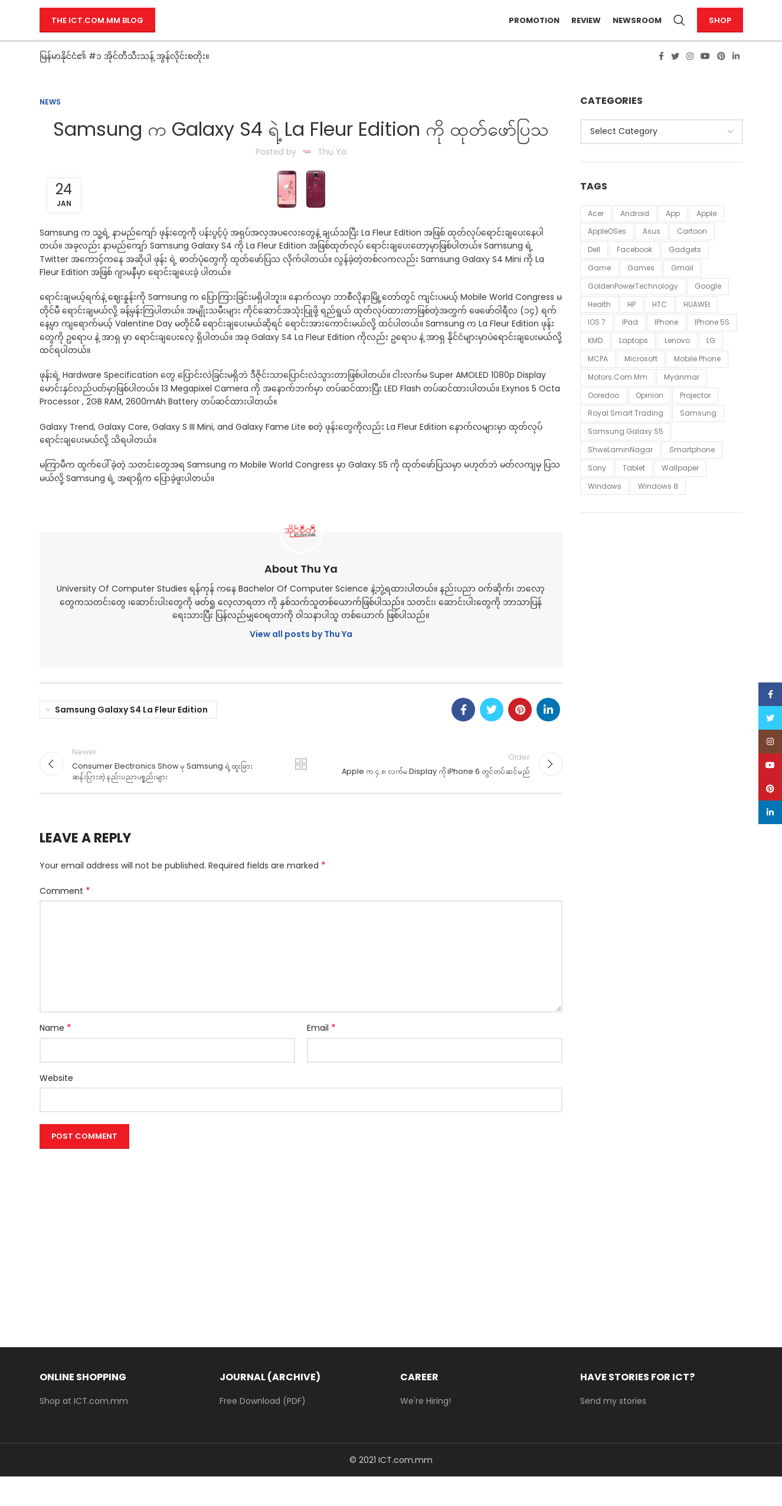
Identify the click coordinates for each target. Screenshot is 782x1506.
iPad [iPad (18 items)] (630, 344)
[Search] (679, 31)
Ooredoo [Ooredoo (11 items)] (603, 416)
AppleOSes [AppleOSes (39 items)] (607, 253)
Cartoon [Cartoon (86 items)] (692, 253)
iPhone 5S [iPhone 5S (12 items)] (712, 344)
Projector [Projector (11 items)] (695, 416)
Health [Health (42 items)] (599, 326)
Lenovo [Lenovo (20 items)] (677, 362)
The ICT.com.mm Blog (97, 31)
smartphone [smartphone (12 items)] (692, 471)
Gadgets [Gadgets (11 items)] (685, 271)
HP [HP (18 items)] (631, 326)
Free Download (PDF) (263, 1430)
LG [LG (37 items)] (710, 362)
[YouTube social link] (705, 77)
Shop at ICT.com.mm (84, 1430)
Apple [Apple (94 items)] (706, 235)
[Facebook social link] (661, 77)
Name (55, 1057)
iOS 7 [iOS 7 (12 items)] (597, 344)
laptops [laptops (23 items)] (633, 362)
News (50, 123)
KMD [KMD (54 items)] (595, 362)
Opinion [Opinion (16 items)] (649, 416)
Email (321, 1057)
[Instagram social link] (690, 77)
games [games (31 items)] (641, 289)
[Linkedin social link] (736, 77)
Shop (720, 31)
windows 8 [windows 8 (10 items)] (658, 507)
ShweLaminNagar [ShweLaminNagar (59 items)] (620, 471)
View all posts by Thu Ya (301, 656)
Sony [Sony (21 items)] (597, 489)
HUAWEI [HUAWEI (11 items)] (696, 326)
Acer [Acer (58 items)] (596, 235)
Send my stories (613, 1430)
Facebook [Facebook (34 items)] (634, 271)
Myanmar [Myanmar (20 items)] (681, 398)
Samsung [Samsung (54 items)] (698, 435)
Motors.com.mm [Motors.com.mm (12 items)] (617, 398)
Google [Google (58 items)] (708, 307)
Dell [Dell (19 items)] (594, 271)
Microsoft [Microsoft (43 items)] (640, 380)
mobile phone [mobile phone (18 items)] (697, 380)
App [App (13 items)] (673, 235)
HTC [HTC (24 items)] (659, 326)
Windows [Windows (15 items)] (604, 507)
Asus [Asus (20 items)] (651, 253)
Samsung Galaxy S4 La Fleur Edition (131, 731)
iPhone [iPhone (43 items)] (666, 344)
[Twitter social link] (675, 77)
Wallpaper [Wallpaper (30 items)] (680, 489)
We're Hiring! (425, 1430)
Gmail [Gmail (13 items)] (682, 289)
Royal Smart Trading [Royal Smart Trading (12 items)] (625, 435)
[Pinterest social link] (721, 77)
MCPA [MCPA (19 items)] (598, 380)
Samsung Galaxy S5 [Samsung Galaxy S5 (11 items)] (625, 452)
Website (56, 1107)
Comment (65, 920)
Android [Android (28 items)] (634, 235)
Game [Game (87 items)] (599, 289)
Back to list (301, 789)
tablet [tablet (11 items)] (634, 489)
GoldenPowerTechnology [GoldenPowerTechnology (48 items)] (633, 307)
